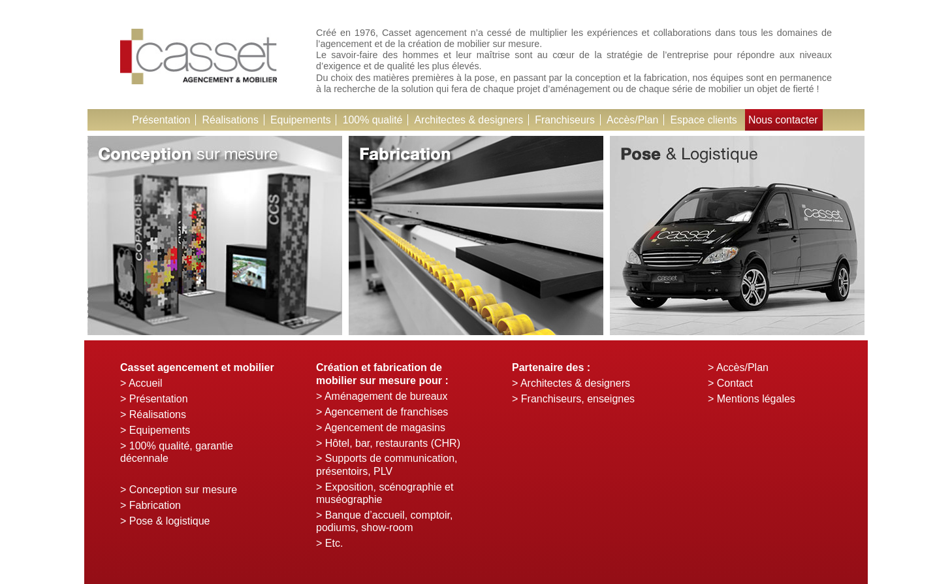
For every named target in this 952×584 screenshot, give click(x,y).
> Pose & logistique (165, 521)
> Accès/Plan (738, 367)
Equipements (298, 119)
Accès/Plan (634, 119)
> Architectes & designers (571, 383)
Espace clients (705, 119)
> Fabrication (150, 505)
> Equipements (155, 430)
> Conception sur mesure (178, 489)
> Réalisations (153, 414)
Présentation (158, 119)
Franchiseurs (565, 119)
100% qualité (371, 119)
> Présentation (154, 398)
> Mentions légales (751, 398)
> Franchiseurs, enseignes (573, 398)
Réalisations (228, 119)
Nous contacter (785, 119)
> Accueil (141, 383)
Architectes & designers (469, 119)
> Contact (730, 383)
